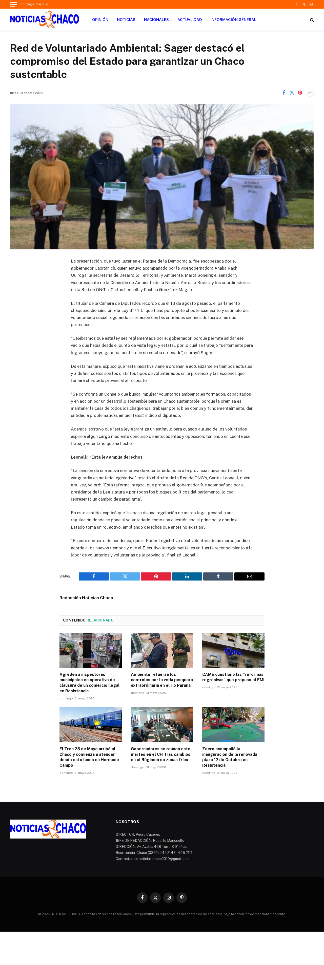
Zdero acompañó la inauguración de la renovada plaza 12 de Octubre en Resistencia (229, 757)
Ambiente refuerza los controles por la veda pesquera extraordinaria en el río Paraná (162, 680)
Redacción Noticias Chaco (86, 597)
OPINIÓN (100, 19)
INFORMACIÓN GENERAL (233, 19)
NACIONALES (156, 19)
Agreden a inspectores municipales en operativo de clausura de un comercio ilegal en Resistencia (89, 682)
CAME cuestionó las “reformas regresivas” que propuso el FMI (233, 677)
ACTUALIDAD (189, 19)
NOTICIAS (126, 19)
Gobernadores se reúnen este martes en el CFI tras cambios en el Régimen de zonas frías (160, 754)
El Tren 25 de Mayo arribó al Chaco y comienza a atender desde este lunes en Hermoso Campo (89, 757)
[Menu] (13, 4)
